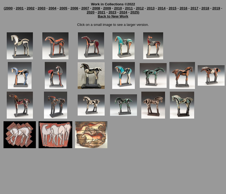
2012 (140, 8)
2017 (194, 8)
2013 (151, 8)
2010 (118, 8)
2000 (9, 8)
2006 (74, 8)
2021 (101, 12)
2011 (129, 8)
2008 (96, 8)
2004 (52, 8)
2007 (85, 8)
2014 (162, 8)
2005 (63, 8)
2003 (42, 8)
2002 (31, 8)
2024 (123, 12)
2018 (205, 8)
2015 (172, 8)
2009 (107, 8)
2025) (134, 12)
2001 (20, 8)
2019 (216, 8)
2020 (90, 12)
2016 (183, 8)
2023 (112, 12)
